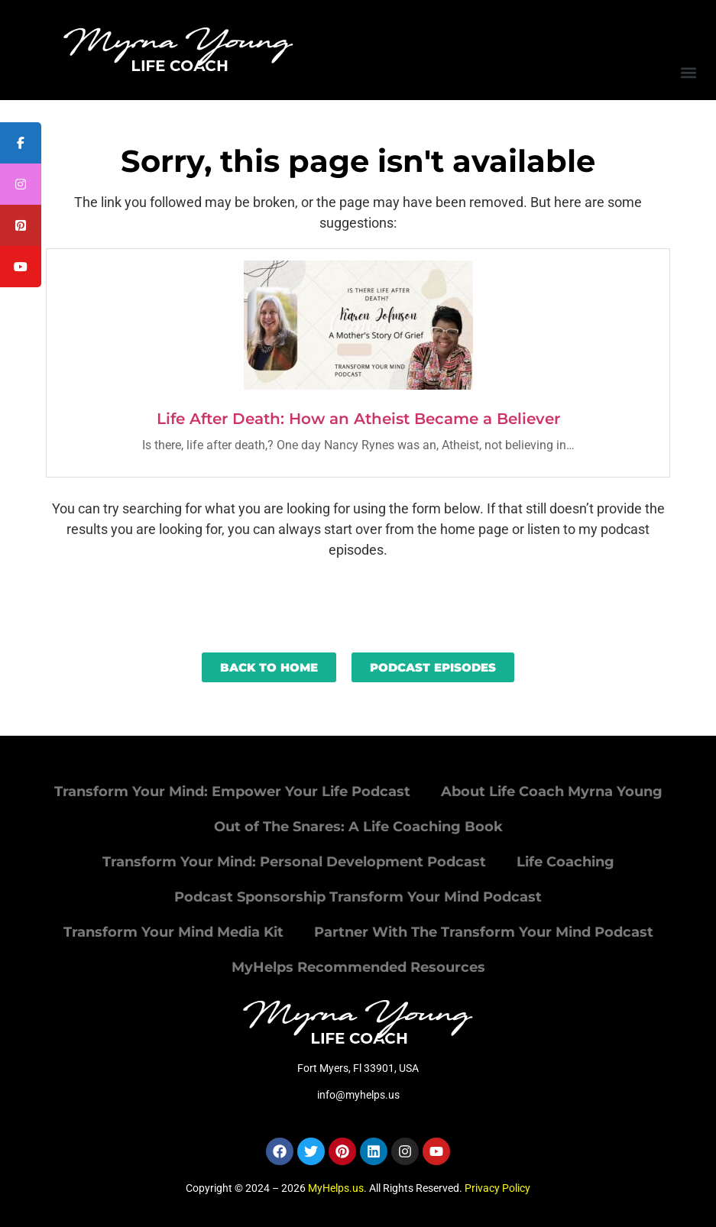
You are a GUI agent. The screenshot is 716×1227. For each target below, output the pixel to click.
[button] (688, 72)
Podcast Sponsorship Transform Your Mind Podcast (358, 897)
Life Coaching (565, 861)
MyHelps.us (336, 1188)
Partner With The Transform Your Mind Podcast (483, 932)
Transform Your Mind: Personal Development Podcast (294, 861)
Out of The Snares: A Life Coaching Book (358, 826)
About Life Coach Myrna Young (552, 791)
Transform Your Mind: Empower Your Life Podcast (232, 791)
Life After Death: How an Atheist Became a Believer (358, 419)
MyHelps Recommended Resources (358, 967)
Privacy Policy (497, 1188)
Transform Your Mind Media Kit (173, 932)
